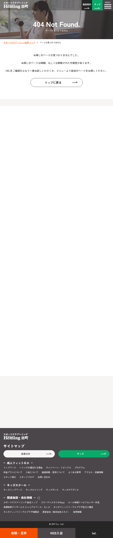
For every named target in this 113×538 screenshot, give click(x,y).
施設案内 (87, 4)
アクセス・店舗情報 (93, 472)
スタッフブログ (27, 477)
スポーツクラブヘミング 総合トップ (20, 502)
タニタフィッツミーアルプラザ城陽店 (21, 511)
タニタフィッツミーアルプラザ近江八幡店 (73, 507)
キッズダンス (52, 489)
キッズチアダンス (70, 489)
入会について (32, 472)
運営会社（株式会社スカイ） (56, 511)
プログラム (80, 467)
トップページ (9, 467)
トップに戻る (53, 82)
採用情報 (77, 511)
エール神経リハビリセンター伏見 (83, 502)
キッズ (97, 4)
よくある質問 (74, 472)
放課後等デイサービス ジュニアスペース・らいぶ (26, 507)
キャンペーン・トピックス (58, 467)
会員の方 (25, 453)
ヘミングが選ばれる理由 (31, 467)
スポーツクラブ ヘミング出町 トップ (19, 42)
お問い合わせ (44, 477)
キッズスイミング (34, 489)
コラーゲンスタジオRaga (53, 502)
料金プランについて (12, 472)
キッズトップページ (12, 489)
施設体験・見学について (53, 472)
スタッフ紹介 (9, 477)
